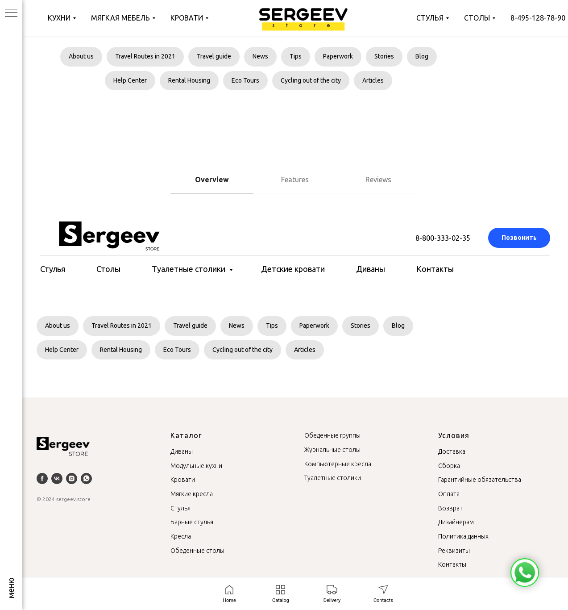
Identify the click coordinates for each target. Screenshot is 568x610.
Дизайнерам (456, 522)
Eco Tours (245, 80)
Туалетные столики (189, 268)
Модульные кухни (196, 465)
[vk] (56, 478)
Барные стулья (191, 522)
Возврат (450, 508)
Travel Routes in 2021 (145, 56)
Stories (384, 56)
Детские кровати (293, 268)
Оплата (449, 493)
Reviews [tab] (378, 179)
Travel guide (214, 56)
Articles (373, 80)
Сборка (449, 465)
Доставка (451, 451)
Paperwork (338, 56)
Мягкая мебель (120, 18)
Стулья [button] (52, 268)
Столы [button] (108, 268)
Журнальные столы (332, 449)
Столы (477, 18)
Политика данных (463, 536)
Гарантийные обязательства (479, 479)
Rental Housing (189, 80)
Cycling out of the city (311, 80)
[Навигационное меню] (11, 13)
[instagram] (71, 478)
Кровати (186, 18)
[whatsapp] (86, 478)
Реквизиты (454, 550)
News (260, 56)
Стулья (430, 18)
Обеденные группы (332, 435)
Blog (421, 56)
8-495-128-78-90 (537, 18)
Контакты (435, 268)
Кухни (59, 18)
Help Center (130, 80)
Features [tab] (295, 179)
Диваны (370, 268)
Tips (296, 56)
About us (81, 56)
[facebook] (42, 478)
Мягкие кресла (191, 493)
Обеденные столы (197, 550)
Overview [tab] (212, 179)
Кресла (180, 536)
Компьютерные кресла (337, 464)
